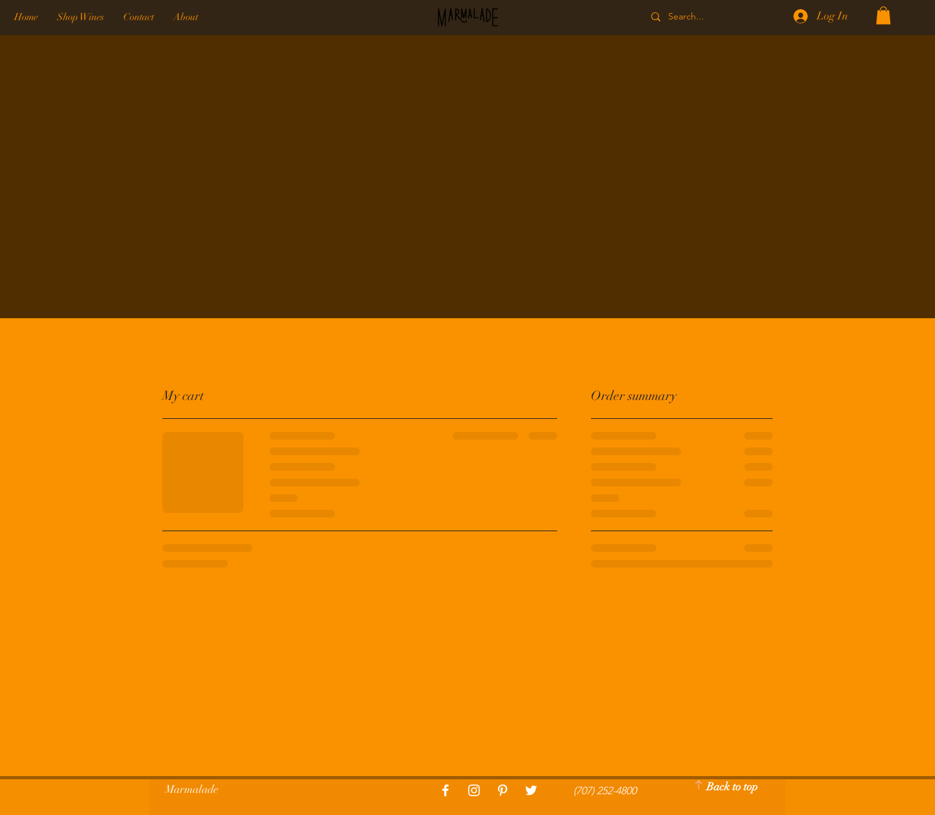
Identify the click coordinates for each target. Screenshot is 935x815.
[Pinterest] (502, 790)
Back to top (732, 787)
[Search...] (702, 17)
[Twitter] (531, 790)
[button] (883, 15)
